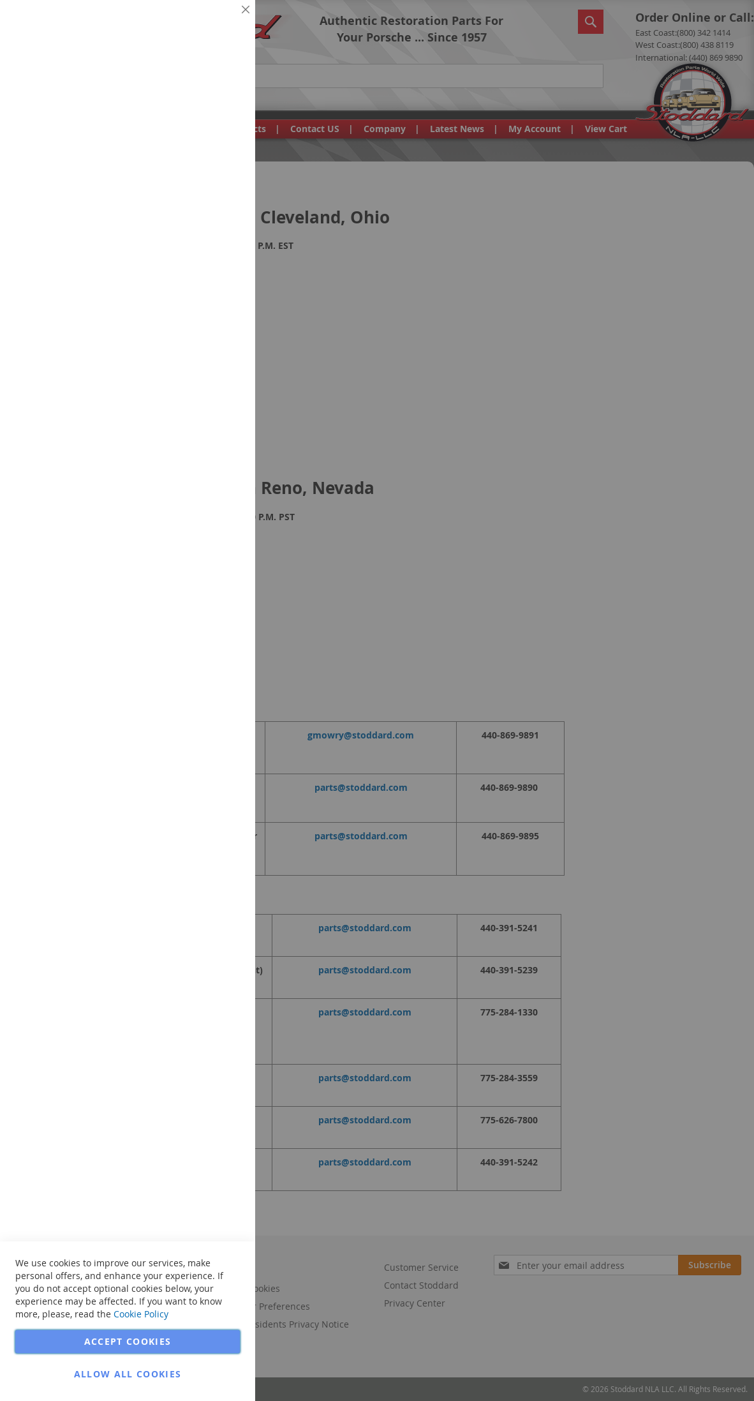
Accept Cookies (128, 1341)
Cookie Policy (141, 1314)
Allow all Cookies (128, 1374)
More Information (203, 98)
